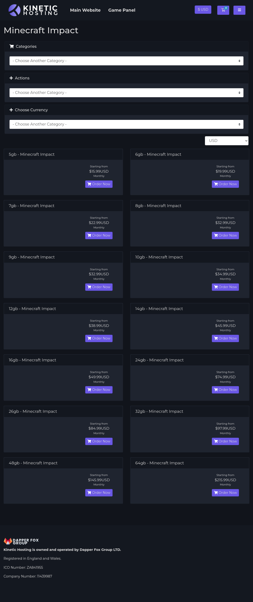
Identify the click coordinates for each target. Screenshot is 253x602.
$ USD (203, 9)
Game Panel (121, 10)
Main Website (85, 10)
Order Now (98, 184)
